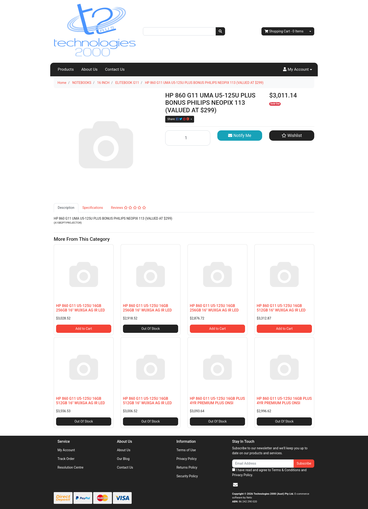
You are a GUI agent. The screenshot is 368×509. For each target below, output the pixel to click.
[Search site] (220, 31)
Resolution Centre (70, 467)
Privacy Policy (186, 459)
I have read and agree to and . (269, 472)
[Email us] (235, 485)
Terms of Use (186, 450)
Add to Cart (83, 328)
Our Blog (123, 459)
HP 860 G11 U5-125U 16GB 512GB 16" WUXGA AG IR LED (281, 307)
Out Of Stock (150, 328)
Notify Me (239, 135)
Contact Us (115, 69)
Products (66, 69)
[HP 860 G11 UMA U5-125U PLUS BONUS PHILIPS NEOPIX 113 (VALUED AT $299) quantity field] (187, 138)
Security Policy (187, 476)
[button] (297, 69)
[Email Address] (263, 463)
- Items (283, 31)
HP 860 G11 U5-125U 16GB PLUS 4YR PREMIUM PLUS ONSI (217, 400)
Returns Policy (186, 467)
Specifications (92, 208)
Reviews (128, 208)
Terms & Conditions (286, 470)
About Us (89, 69)
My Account (66, 450)
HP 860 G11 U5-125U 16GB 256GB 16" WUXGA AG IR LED (80, 307)
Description (66, 208)
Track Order (66, 459)
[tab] (66, 207)
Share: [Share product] (178, 119)
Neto (249, 497)
